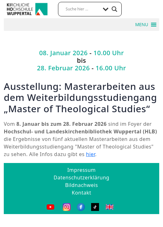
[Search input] (83, 9)
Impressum (81, 169)
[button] (141, 24)
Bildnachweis (81, 185)
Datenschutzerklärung (81, 177)
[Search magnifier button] (114, 9)
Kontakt (81, 192)
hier (90, 154)
